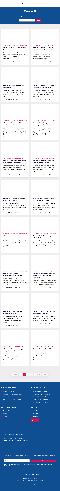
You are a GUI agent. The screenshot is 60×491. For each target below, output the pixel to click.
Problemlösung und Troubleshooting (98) (43, 45)
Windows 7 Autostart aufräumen (40, 391)
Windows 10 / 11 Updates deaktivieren (12, 399)
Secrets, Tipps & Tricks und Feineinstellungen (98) (15, 45)
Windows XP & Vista (7, 419)
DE (22, 3)
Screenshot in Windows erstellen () (12, 394)
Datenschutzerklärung (18, 465)
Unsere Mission (36, 411)
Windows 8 (5, 413)
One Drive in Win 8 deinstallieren (40, 399)
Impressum (35, 413)
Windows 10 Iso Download (9, 391)
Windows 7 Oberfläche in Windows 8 (41, 394)
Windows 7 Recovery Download (40, 397)
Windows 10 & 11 (7, 411)
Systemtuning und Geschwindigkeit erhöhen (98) (14, 83)
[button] (35, 420)
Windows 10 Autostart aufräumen (11, 397)
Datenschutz (36, 416)
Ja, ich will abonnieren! (43, 461)
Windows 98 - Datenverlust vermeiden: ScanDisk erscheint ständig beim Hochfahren (44, 276)
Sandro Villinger (9, 61)
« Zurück (15, 374)
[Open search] (56, 3)
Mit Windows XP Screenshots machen (41, 402)
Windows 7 (5, 416)
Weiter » (45, 374)
